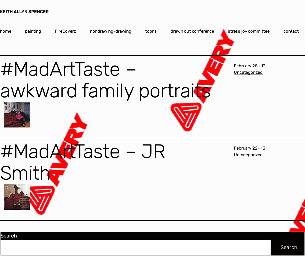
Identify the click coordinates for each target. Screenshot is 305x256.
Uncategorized (248, 72)
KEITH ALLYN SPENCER (24, 11)
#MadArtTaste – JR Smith (82, 162)
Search (9, 236)
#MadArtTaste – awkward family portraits (105, 80)
